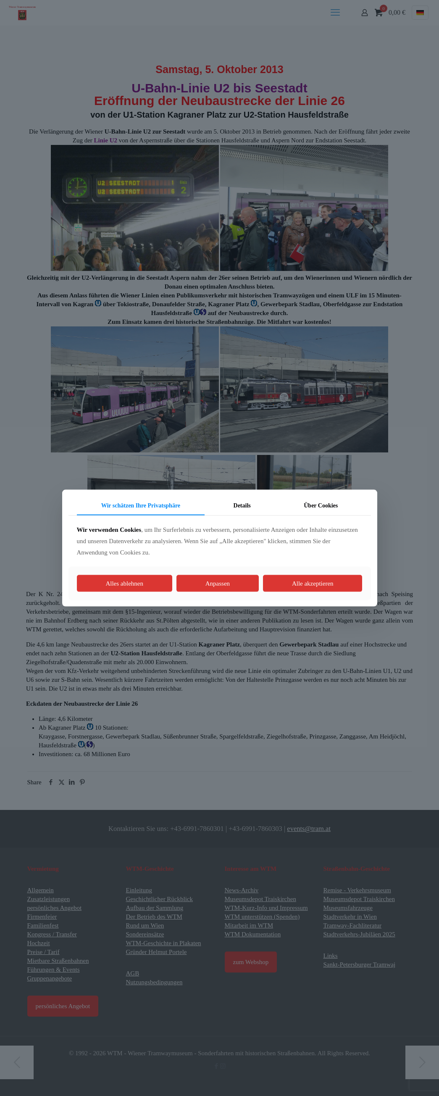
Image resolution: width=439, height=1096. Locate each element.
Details (242, 505)
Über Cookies (321, 505)
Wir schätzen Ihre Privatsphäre (140, 505)
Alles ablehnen (124, 583)
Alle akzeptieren (313, 583)
